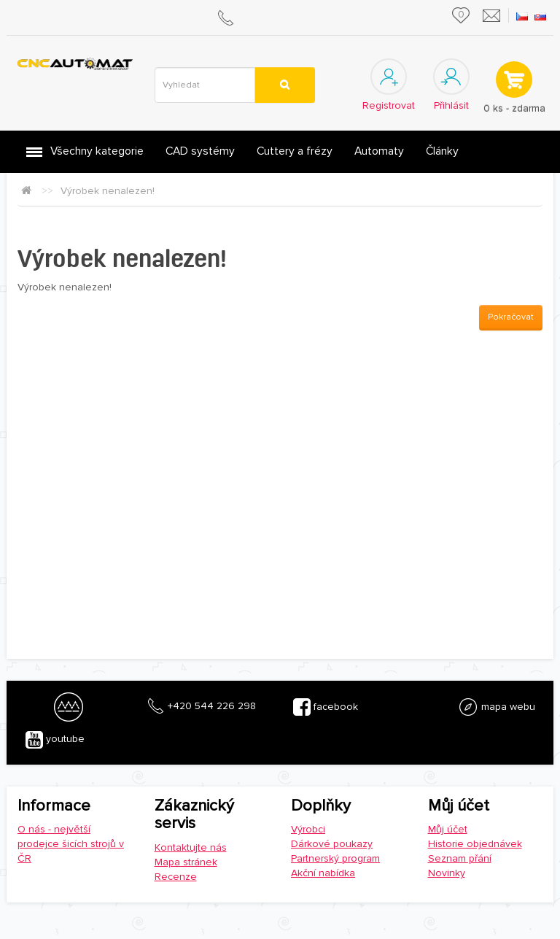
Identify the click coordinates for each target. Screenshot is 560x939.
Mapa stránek (186, 862)
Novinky (446, 873)
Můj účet (447, 829)
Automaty (379, 151)
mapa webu (496, 707)
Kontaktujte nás (191, 847)
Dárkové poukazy (332, 844)
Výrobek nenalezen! (108, 191)
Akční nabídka (323, 873)
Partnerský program (335, 858)
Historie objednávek (475, 844)
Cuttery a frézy (294, 151)
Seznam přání (459, 858)
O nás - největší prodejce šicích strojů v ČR (71, 844)
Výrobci (308, 829)
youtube (55, 740)
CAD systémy (200, 151)
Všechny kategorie (97, 151)
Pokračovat (511, 317)
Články (442, 151)
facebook (325, 707)
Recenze (176, 876)
